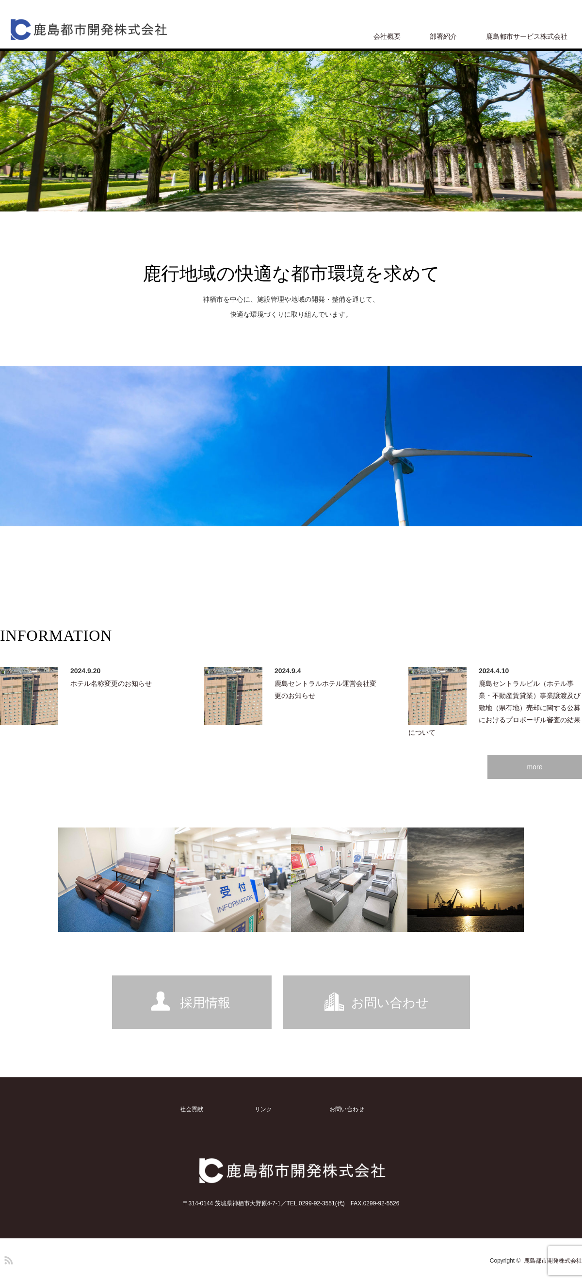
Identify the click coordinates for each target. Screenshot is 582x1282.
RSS (7, 1258)
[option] (291, 131)
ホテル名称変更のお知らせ (111, 683)
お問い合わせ (390, 1002)
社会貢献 (191, 1109)
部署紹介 (443, 36)
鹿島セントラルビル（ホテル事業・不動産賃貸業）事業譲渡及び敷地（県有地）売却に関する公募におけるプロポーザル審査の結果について (494, 708)
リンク (263, 1109)
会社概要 (387, 36)
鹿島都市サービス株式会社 (526, 36)
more (535, 767)
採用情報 (205, 1002)
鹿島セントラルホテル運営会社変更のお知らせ (325, 689)
